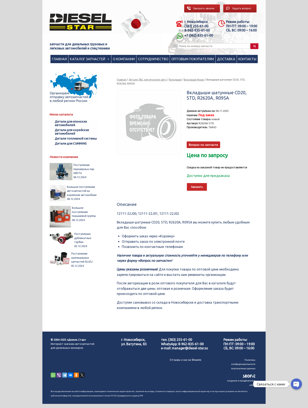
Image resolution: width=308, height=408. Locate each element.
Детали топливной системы (76, 138)
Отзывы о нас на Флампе (185, 359)
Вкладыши (175, 79)
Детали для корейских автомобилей (72, 131)
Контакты (247, 59)
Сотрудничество (153, 59)
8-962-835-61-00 (191, 344)
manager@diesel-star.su (190, 348)
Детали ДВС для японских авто (148, 79)
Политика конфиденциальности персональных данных (243, 364)
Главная (59, 59)
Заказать (197, 186)
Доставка (226, 59)
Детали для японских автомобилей (71, 123)
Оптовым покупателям (192, 59)
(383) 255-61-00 (180, 340)
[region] (135, 24)
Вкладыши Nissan (194, 79)
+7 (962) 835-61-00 (198, 35)
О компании (124, 59)
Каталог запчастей (87, 59)
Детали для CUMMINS (71, 143)
